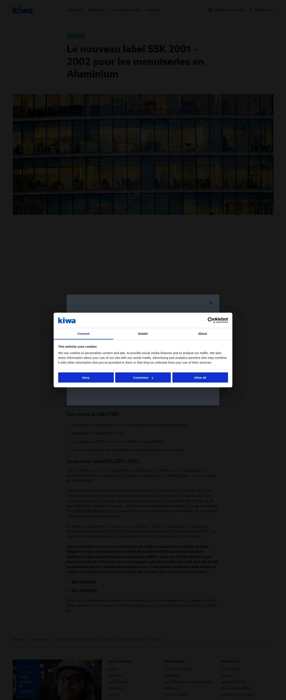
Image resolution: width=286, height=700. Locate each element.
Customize (143, 377)
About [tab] (202, 333)
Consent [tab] (83, 333)
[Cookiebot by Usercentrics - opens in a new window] (210, 320)
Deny (86, 377)
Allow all (200, 377)
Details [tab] (143, 333)
